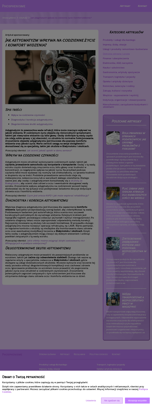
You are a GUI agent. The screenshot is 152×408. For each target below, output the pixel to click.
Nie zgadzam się (112, 400)
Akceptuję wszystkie (137, 400)
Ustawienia (91, 400)
